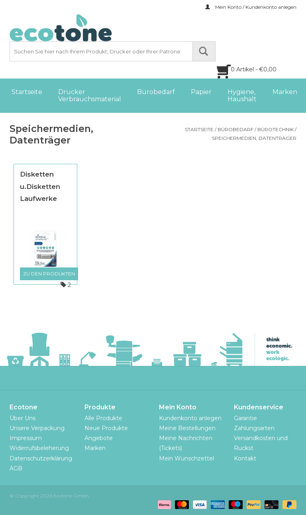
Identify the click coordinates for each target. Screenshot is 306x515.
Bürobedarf (156, 92)
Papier (201, 92)
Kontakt (245, 458)
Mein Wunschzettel (186, 458)
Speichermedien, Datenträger (254, 138)
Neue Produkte (106, 428)
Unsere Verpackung (37, 428)
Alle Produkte (103, 418)
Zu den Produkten (49, 274)
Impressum (26, 438)
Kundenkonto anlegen (190, 418)
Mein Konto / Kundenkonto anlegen (250, 7)
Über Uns (22, 418)
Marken (285, 92)
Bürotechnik (275, 129)
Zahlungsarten (254, 428)
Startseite (27, 92)
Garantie (245, 418)
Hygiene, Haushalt (242, 95)
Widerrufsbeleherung (39, 448)
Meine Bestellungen (187, 428)
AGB (16, 468)
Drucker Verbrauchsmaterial (89, 95)
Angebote (98, 438)
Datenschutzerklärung (41, 458)
